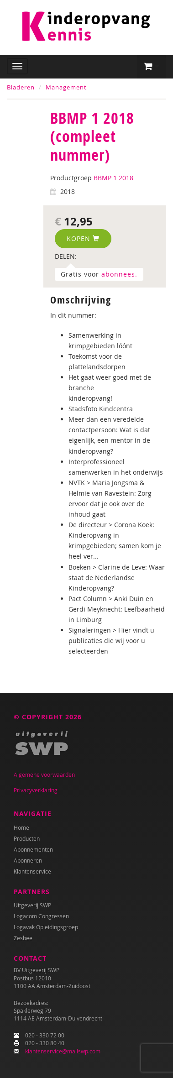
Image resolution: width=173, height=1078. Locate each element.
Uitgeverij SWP (32, 905)
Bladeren (21, 87)
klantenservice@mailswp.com (62, 1051)
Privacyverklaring (36, 790)
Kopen (83, 238)
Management (66, 87)
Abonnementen (33, 849)
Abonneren (28, 860)
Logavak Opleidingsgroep (46, 927)
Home (21, 827)
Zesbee (23, 938)
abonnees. (119, 274)
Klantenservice (32, 871)
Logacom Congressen (41, 916)
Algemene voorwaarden (44, 774)
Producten (27, 838)
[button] (151, 66)
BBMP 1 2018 (113, 177)
